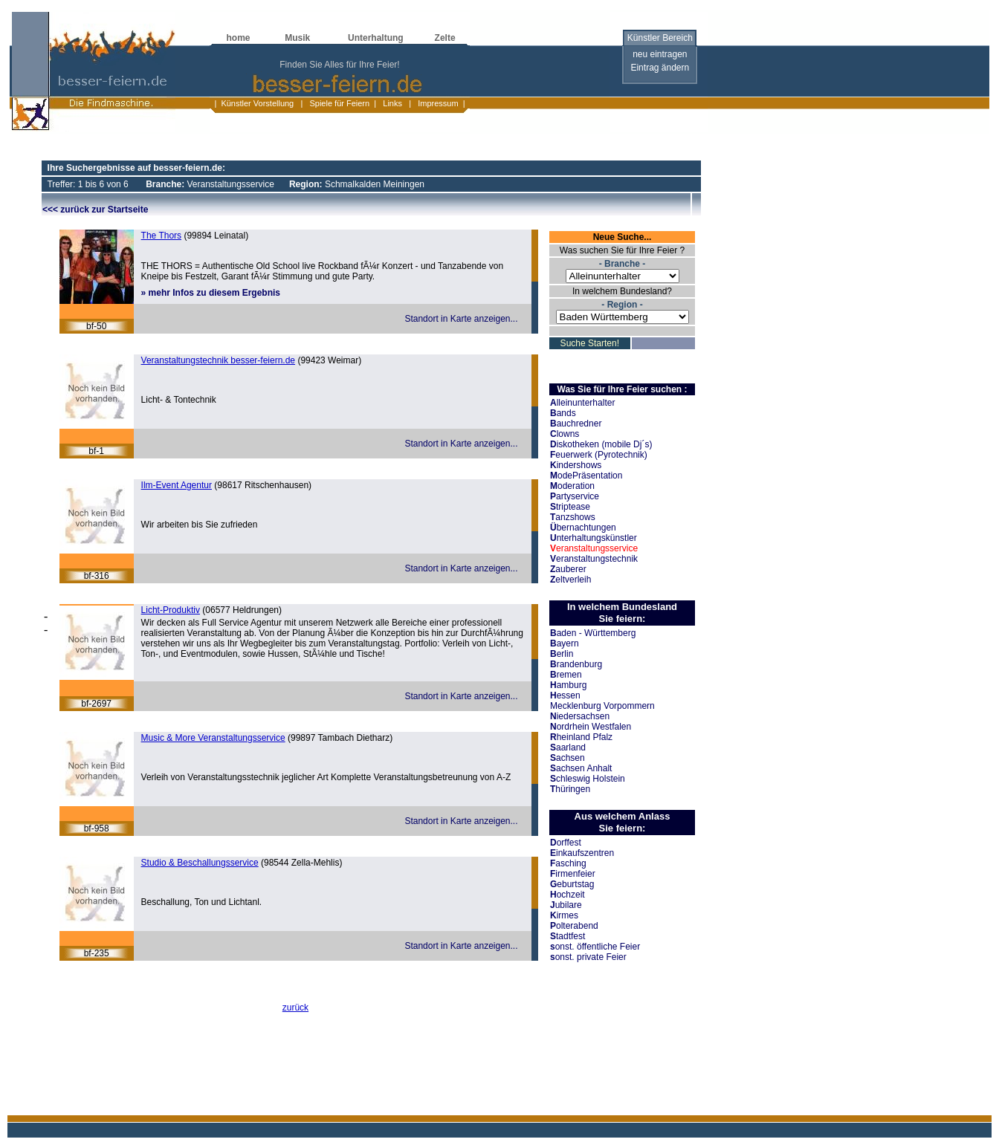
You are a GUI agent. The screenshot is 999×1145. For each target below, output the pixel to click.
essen (565, 695)
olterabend (574, 926)
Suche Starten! (589, 343)
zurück (295, 1007)
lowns (564, 434)
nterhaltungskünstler (593, 538)
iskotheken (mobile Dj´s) (601, 444)
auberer (568, 569)
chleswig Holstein (587, 778)
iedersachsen (580, 716)
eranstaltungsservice (594, 548)
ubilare (566, 905)
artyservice (574, 496)
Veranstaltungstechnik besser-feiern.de (218, 360)
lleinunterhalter (582, 403)
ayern (564, 643)
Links (392, 103)
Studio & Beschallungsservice (200, 862)
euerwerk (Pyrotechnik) (598, 455)
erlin (561, 654)
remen (566, 674)
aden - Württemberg (593, 633)
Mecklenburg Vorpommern (602, 706)
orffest (565, 842)
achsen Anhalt (581, 768)
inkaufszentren (582, 853)
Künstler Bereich (660, 38)
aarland (568, 747)
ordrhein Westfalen (590, 726)
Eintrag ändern (659, 67)
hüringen (570, 789)
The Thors (161, 235)
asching (568, 863)
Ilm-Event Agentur (176, 485)
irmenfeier (572, 874)
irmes (564, 915)
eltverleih (570, 579)
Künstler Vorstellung (257, 103)
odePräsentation (586, 475)
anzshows (572, 517)
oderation (572, 486)
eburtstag (572, 884)
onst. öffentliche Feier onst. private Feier (595, 951)
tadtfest (567, 936)
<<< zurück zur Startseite (95, 209)
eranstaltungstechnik (594, 559)
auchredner (575, 423)
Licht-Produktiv (170, 610)
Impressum (437, 103)
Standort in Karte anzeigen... (460, 319)
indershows (575, 465)
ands (563, 413)
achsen (567, 758)
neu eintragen (660, 54)
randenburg (576, 664)
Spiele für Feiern (338, 103)
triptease (570, 507)
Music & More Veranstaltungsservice (213, 738)
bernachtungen (583, 527)
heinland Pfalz (581, 737)
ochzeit (567, 894)
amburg (568, 685)
